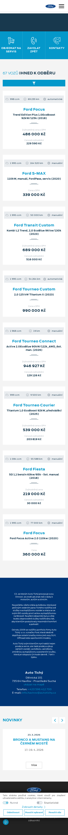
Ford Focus (34, 109)
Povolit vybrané (34, 812)
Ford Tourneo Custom (34, 289)
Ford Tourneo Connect (34, 341)
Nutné (14, 803)
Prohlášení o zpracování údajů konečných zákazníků (34, 819)
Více (34, 765)
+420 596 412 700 (40, 689)
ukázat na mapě (34, 684)
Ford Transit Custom (34, 225)
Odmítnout (13, 812)
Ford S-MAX (34, 173)
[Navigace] (61, 6)
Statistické (51, 803)
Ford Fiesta (34, 469)
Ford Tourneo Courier (34, 405)
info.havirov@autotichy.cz (39, 692)
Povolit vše (55, 812)
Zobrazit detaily (34, 807)
